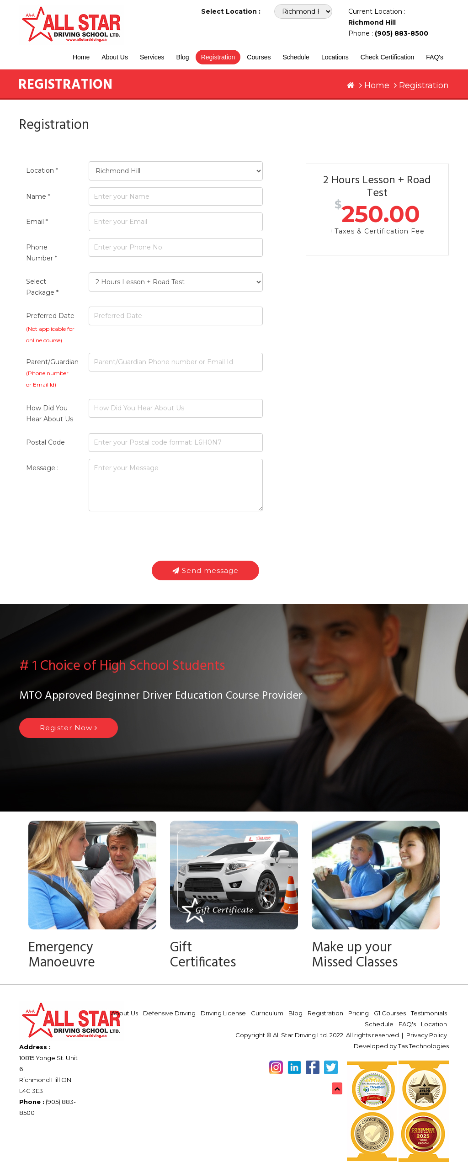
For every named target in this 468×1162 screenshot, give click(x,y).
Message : (42, 468)
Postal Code (45, 442)
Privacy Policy (426, 1035)
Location (434, 1024)
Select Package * (42, 287)
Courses (259, 57)
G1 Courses (390, 1013)
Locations (335, 57)
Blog (182, 57)
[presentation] (158, 536)
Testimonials (429, 1013)
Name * (38, 196)
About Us (114, 57)
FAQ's (434, 57)
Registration (218, 57)
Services (152, 57)
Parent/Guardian (50, 373)
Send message (205, 570)
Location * (42, 170)
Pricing (358, 1013)
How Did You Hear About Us (49, 413)
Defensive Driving (169, 1013)
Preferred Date (50, 316)
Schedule (295, 57)
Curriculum (267, 1013)
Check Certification (388, 57)
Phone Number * (41, 252)
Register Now (68, 727)
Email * (37, 222)
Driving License (223, 1013)
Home (81, 57)
